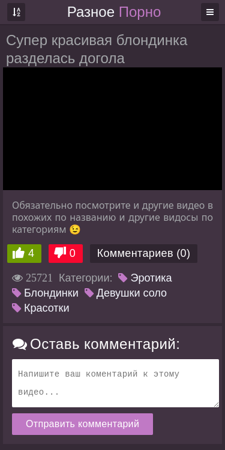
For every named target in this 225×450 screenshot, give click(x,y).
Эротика (145, 278)
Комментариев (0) (144, 253)
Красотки (41, 308)
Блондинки (45, 293)
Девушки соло (126, 293)
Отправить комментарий (82, 424)
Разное (114, 12)
